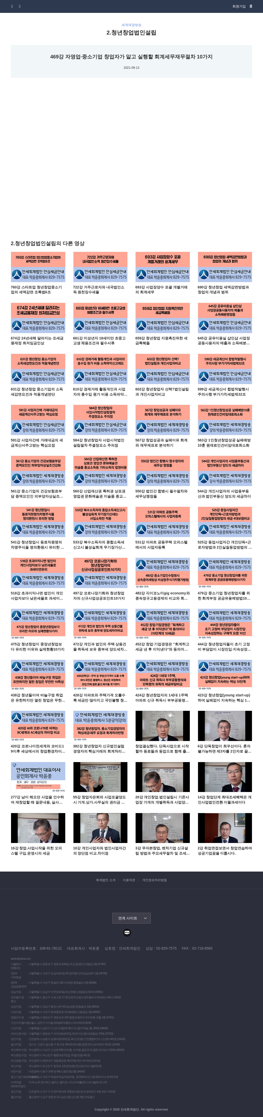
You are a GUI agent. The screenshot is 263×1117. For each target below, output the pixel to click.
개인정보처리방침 (154, 880)
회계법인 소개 (105, 880)
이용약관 (129, 880)
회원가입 (239, 6)
